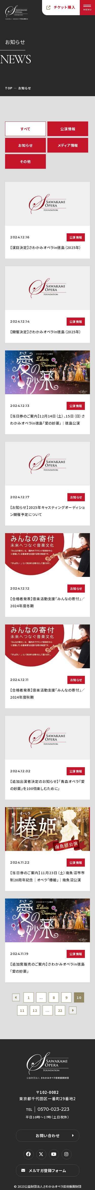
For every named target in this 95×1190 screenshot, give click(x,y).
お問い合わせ (48, 1135)
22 (60, 1010)
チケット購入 (64, 7)
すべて (25, 128)
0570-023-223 (53, 1109)
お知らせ (25, 145)
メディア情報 (68, 145)
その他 (25, 161)
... (41, 997)
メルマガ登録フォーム (47, 1170)
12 (35, 1010)
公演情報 (67, 128)
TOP (8, 88)
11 (22, 1010)
